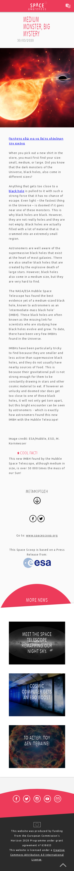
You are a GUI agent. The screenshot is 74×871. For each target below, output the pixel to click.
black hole (16, 191)
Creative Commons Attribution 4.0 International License (37, 855)
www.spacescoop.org (42, 535)
